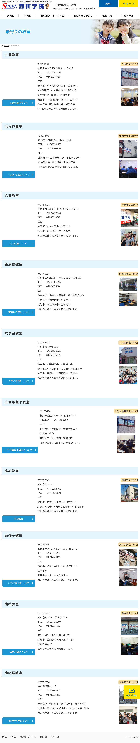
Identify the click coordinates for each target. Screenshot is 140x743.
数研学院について (83, 15)
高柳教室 (18, 519)
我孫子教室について (18, 583)
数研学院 (135, 737)
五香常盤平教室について (20, 450)
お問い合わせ (132, 695)
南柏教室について (19, 652)
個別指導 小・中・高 (52, 15)
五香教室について (19, 102)
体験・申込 (127, 15)
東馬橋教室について (18, 312)
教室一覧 (107, 15)
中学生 (27, 15)
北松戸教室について (18, 174)
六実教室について (19, 243)
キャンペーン (129, 3)
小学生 (10, 15)
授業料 (108, 3)
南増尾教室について (18, 720)
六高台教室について (18, 381)
